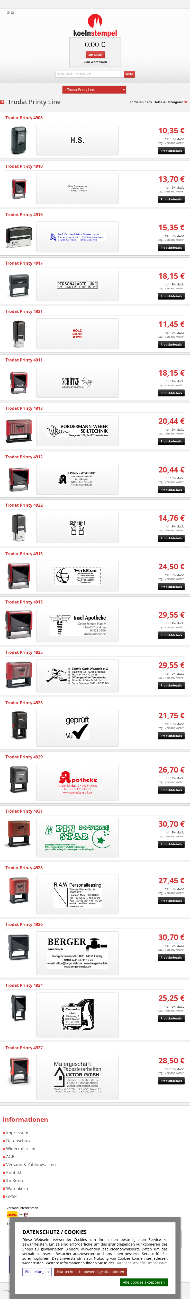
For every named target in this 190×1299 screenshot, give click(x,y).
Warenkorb (17, 1188)
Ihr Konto (15, 1180)
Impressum (158, 1263)
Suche (129, 74)
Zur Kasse (95, 55)
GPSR (11, 1196)
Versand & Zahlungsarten (31, 1164)
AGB (10, 1156)
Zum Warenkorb (95, 62)
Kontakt (13, 1172)
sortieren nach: (156, 102)
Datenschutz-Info (130, 1262)
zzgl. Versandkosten (171, 143)
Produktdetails (171, 151)
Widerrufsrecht (21, 1149)
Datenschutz (18, 1141)
